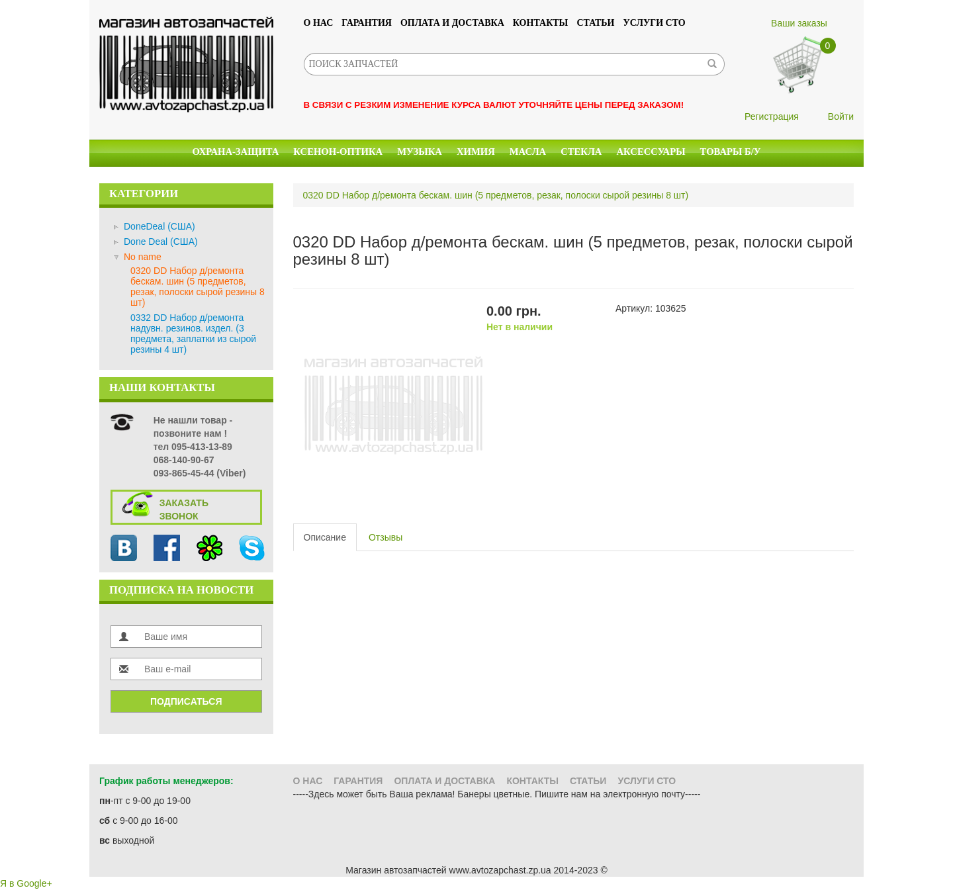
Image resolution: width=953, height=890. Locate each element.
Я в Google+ (26, 883)
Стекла (581, 151)
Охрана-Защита (236, 151)
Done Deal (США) (161, 241)
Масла (528, 151)
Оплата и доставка (452, 23)
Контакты (540, 23)
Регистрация (772, 116)
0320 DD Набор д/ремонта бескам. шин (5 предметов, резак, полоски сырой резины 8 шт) (197, 286)
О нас (319, 23)
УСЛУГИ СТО (654, 23)
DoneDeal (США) (159, 226)
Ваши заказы (799, 23)
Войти (841, 116)
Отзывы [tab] (385, 537)
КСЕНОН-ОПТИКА (338, 151)
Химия (476, 151)
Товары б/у (730, 151)
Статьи (595, 23)
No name (142, 256)
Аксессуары (650, 151)
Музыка (419, 151)
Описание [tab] (325, 537)
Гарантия (366, 23)
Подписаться (186, 701)
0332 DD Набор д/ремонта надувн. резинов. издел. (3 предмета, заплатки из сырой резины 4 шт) (193, 333)
